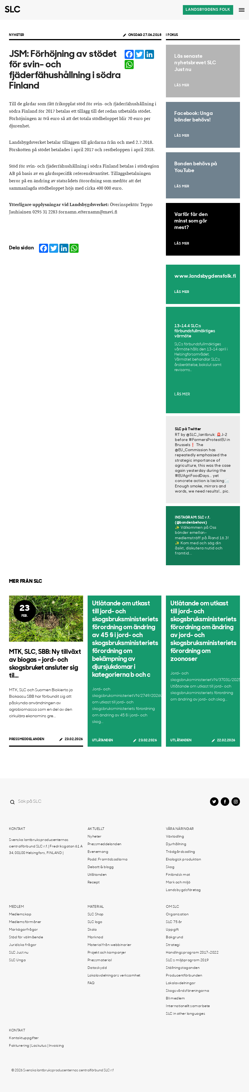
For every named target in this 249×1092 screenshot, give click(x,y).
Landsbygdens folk (208, 10)
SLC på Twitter (188, 429)
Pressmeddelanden (26, 739)
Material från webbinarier (110, 945)
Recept (94, 882)
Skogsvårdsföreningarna (187, 991)
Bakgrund (174, 937)
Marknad (95, 937)
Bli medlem (175, 998)
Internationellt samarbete (188, 1006)
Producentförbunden (184, 975)
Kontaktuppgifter (24, 1038)
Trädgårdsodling (180, 852)
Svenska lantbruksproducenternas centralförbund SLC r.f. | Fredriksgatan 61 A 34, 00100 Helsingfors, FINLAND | (46, 846)
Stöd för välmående (26, 937)
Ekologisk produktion (183, 859)
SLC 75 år (174, 922)
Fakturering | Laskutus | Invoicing (36, 1046)
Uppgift (172, 930)
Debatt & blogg (101, 867)
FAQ (91, 983)
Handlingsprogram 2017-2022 (192, 952)
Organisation (177, 914)
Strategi (173, 945)
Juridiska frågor (22, 945)
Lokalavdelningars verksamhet (114, 975)
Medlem (16, 907)
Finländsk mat (178, 875)
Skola (92, 930)
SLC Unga (17, 960)
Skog (170, 867)
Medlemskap (20, 914)
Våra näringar (180, 829)
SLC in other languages (185, 1014)
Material (96, 907)
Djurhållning (176, 844)
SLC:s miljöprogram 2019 (187, 960)
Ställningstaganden (183, 968)
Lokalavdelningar (181, 983)
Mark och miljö (178, 882)
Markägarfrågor (23, 930)
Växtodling (175, 836)
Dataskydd (97, 968)
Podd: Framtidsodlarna (108, 859)
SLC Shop (96, 914)
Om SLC (172, 907)
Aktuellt (96, 829)
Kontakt (17, 829)
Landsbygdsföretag (183, 890)
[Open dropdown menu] (241, 10)
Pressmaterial (100, 960)
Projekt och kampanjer (107, 952)
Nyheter (16, 35)
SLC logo (95, 922)
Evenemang (98, 852)
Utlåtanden (102, 740)
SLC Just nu (19, 952)
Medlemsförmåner (25, 922)
